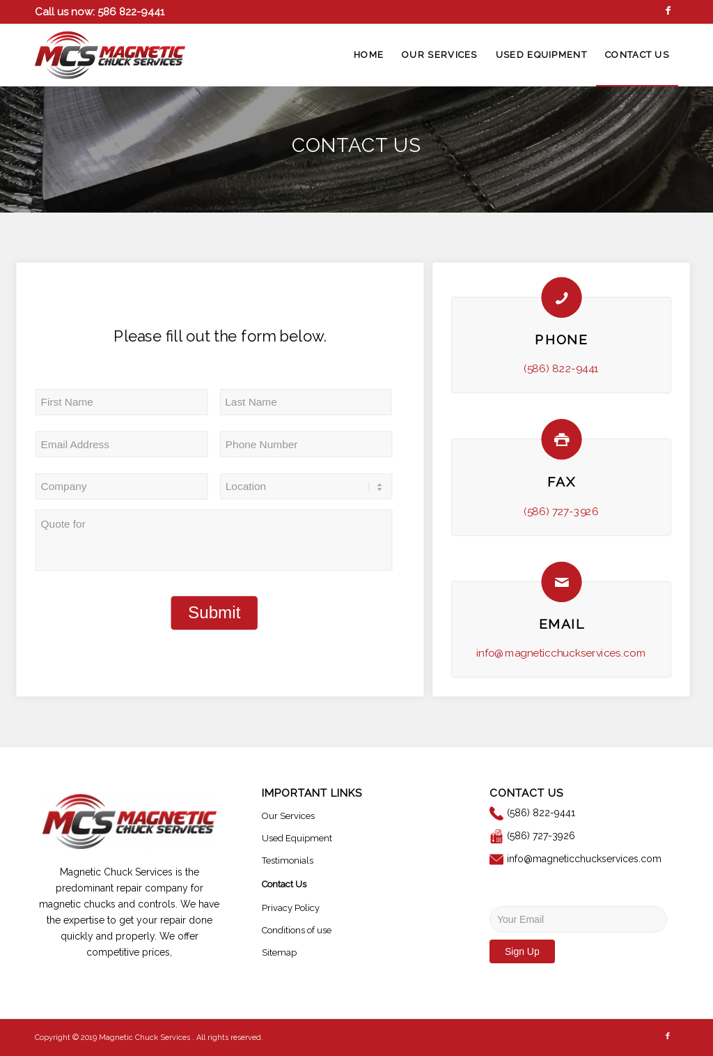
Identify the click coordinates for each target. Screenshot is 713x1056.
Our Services (288, 816)
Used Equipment (297, 838)
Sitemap (279, 952)
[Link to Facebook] (667, 10)
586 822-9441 (129, 12)
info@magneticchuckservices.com (561, 653)
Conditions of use (296, 930)
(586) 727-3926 (561, 511)
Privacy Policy (291, 908)
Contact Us (284, 884)
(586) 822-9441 (561, 368)
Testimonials (287, 860)
